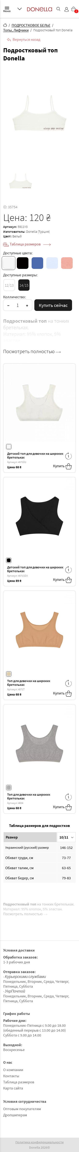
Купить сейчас (53, 305)
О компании (13, 1069)
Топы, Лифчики (16, 30)
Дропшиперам (15, 1115)
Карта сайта (13, 1088)
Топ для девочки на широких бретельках (28, 683)
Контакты (11, 1075)
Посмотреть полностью (32, 351)
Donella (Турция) (38, 231)
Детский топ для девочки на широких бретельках (35, 455)
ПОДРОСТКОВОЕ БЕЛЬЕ (31, 25)
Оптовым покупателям (22, 1108)
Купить (62, 466)
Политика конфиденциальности (39, 1142)
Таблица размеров (30, 244)
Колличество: (14, 296)
